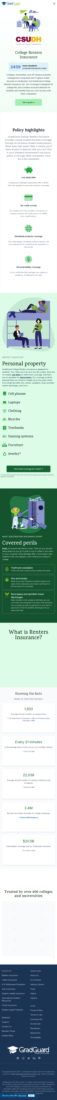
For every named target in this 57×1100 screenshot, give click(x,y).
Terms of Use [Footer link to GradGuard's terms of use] (36, 1015)
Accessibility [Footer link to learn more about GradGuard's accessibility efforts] (35, 1037)
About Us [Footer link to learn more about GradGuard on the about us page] (34, 975)
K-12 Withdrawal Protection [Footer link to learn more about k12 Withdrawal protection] (13, 984)
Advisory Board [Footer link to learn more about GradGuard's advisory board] (37, 984)
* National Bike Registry (28, 817)
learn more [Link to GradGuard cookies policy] (22, 1095)
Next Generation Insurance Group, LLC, (26, 1074)
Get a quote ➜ (28, 102)
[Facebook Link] (17, 1058)
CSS (32, 721)
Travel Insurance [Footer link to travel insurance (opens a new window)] (9, 1005)
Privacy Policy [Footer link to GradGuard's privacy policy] (36, 1010)
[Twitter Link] (28, 1058)
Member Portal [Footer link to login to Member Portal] (8, 1031)
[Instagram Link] (23, 1058)
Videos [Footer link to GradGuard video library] (33, 993)
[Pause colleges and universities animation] (54, 957)
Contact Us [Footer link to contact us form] (6, 1026)
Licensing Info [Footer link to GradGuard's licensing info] (36, 1019)
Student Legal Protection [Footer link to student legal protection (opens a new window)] (12, 1010)
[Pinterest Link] (39, 1058)
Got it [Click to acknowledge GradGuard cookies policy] (31, 1095)
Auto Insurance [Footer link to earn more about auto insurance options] (8, 989)
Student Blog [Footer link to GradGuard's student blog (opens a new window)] (7, 1035)
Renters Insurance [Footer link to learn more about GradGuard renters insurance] (10, 975)
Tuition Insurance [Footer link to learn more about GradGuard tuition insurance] (9, 980)
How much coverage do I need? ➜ (28, 469)
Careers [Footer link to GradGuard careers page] (33, 998)
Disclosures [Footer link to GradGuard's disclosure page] (35, 1033)
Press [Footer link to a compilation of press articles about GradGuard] (32, 989)
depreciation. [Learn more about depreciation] (26, 377)
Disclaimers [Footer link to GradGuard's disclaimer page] (35, 1028)
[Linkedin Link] (34, 1058)
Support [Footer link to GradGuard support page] (5, 1022)
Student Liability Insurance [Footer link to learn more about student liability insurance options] (13, 993)
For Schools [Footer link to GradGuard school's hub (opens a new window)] (35, 980)
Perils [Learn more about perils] (4, 548)
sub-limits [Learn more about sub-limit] (16, 375)
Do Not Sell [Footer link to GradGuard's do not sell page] (35, 1024)
